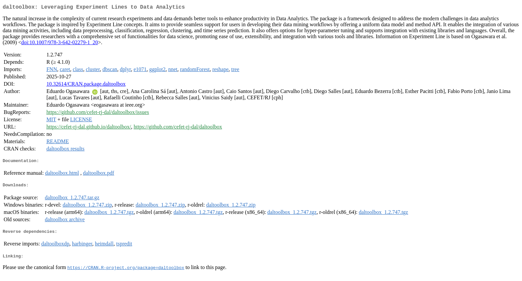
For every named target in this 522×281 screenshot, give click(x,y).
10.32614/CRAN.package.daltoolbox (86, 85)
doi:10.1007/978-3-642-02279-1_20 (59, 44)
